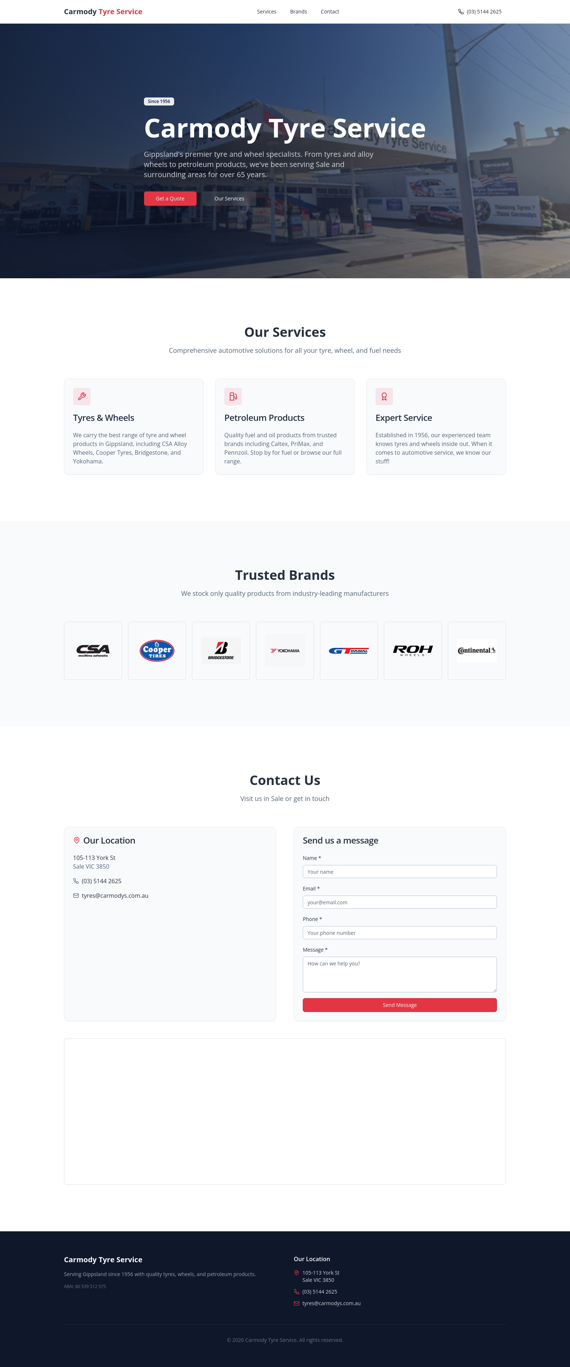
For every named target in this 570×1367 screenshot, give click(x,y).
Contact (330, 11)
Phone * (312, 919)
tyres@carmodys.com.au (115, 896)
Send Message (400, 1004)
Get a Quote (170, 198)
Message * (315, 949)
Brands (298, 11)
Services (266, 11)
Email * (311, 888)
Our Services (229, 198)
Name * (312, 857)
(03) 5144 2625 (101, 881)
